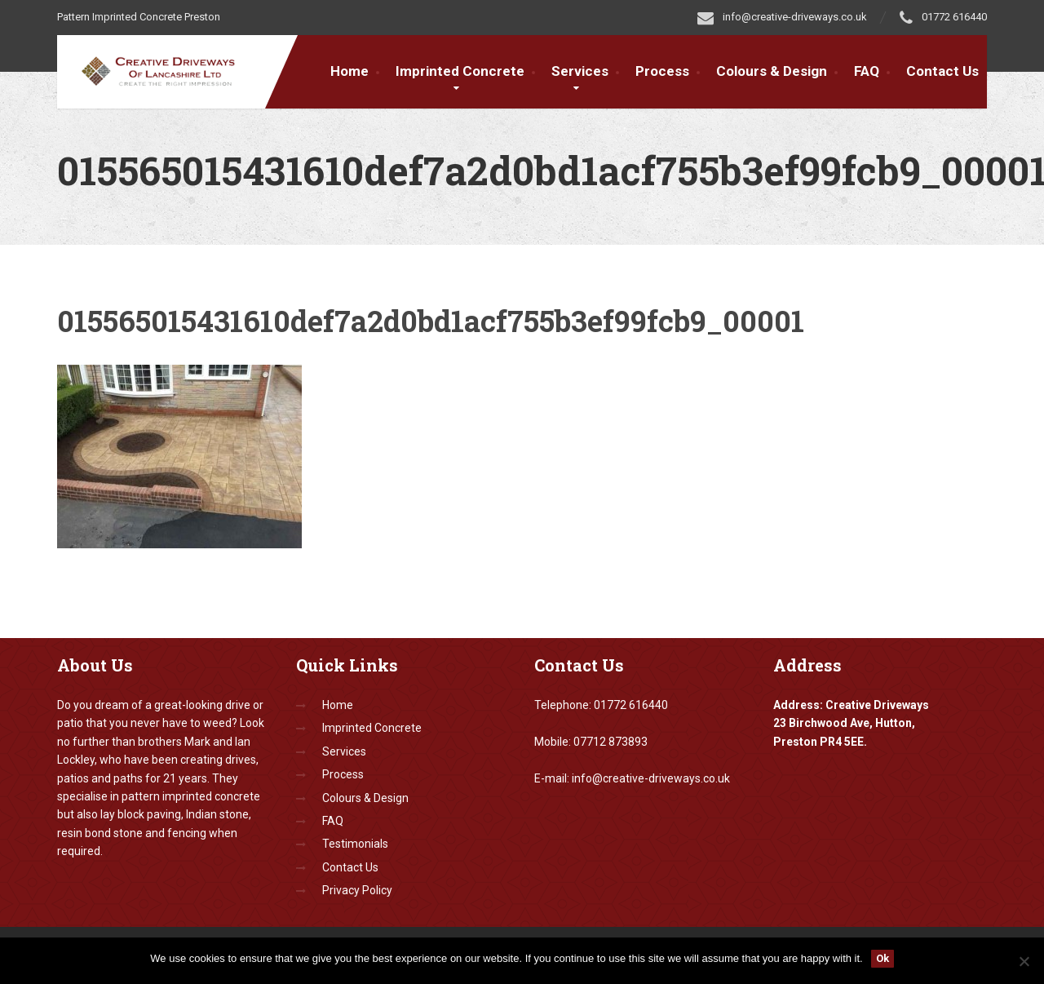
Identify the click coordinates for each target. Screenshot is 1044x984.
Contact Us (942, 71)
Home (349, 71)
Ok (882, 958)
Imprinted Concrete (460, 71)
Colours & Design (771, 71)
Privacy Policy (357, 890)
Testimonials (355, 843)
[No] (1023, 961)
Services (579, 71)
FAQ (866, 71)
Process (662, 71)
